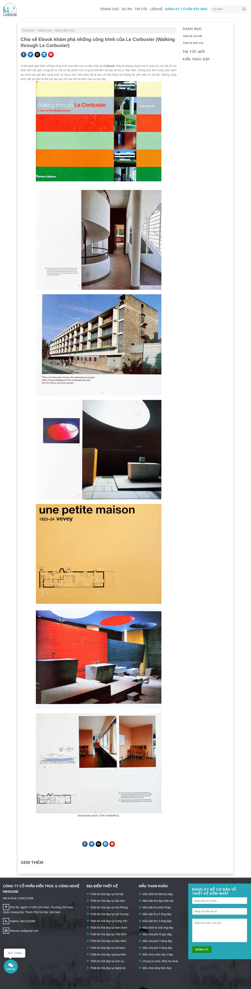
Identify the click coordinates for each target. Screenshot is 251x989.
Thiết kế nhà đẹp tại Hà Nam (107, 947)
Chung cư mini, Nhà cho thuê (160, 961)
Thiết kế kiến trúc (193, 43)
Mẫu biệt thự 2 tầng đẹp (156, 914)
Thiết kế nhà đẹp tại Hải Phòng (109, 907)
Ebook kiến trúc (64, 30)
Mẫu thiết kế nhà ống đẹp (157, 927)
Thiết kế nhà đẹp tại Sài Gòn (107, 900)
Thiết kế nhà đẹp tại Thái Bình (108, 934)
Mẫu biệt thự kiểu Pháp (156, 907)
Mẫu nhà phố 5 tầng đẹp (157, 947)
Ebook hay (45, 30)
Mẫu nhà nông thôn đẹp (156, 968)
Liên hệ (156, 9)
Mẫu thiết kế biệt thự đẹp (157, 894)
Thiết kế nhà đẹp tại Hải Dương (109, 914)
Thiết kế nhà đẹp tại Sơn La (107, 961)
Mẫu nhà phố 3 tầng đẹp (157, 941)
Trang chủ (109, 9)
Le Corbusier (107, 65)
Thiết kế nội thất (192, 36)
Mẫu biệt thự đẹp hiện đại (158, 900)
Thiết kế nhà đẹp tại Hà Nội (107, 894)
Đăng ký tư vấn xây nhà (186, 9)
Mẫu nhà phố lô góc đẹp (157, 934)
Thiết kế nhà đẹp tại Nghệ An (108, 968)
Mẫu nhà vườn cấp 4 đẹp (157, 954)
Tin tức (141, 9)
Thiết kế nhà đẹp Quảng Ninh (108, 954)
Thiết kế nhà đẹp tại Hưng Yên (108, 921)
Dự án (127, 9)
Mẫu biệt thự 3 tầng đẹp (156, 921)
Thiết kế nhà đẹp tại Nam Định (108, 927)
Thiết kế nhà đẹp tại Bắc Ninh (108, 941)
